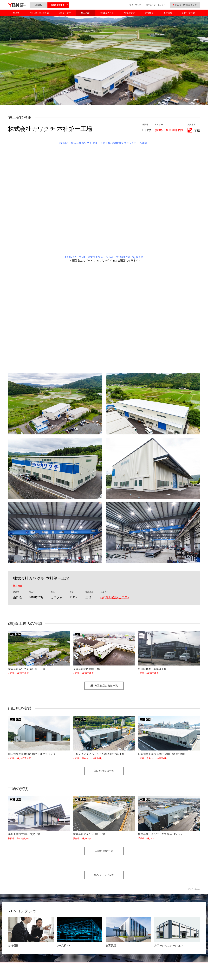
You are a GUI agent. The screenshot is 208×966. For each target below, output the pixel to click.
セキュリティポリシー (155, 5)
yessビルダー (65, 13)
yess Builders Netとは (39, 13)
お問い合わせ (188, 13)
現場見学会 (129, 13)
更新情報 (167, 13)
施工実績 (85, 13)
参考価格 (149, 13)
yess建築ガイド (107, 13)
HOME (16, 13)
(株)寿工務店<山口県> (169, 130)
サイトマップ (135, 5)
